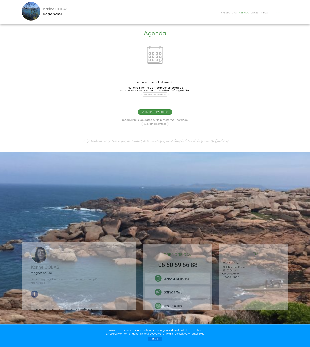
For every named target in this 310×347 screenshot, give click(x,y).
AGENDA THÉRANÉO (155, 124)
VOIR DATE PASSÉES (155, 112)
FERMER (155, 339)
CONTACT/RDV (279, 12)
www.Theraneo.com (120, 330)
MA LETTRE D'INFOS (155, 94)
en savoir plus (196, 333)
